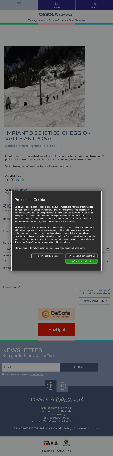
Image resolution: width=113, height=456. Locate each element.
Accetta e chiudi (81, 261)
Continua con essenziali (81, 256)
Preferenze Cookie (47, 256)
